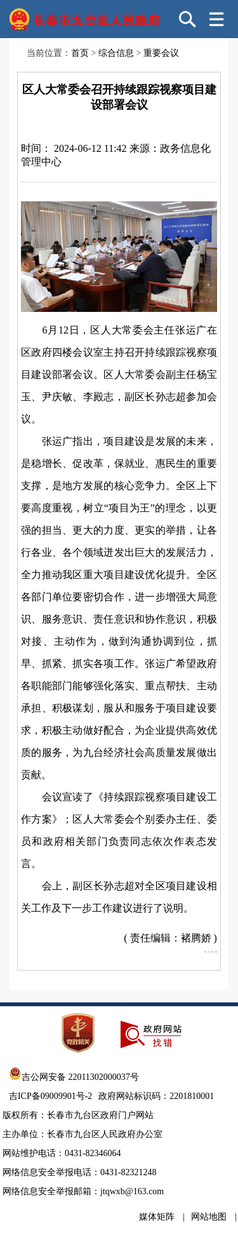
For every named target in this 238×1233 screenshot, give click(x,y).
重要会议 (161, 53)
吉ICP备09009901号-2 (50, 1096)
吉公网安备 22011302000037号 (74, 1077)
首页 (80, 53)
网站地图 (209, 1217)
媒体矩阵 (157, 1217)
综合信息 (116, 53)
